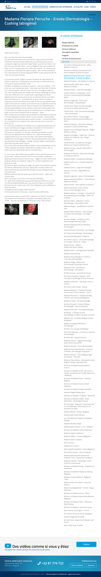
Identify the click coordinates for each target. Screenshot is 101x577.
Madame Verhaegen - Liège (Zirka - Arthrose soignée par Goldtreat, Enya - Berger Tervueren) (79, 137)
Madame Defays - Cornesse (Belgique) (77, 436)
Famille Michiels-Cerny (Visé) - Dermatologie (79, 230)
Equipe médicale (68, 43)
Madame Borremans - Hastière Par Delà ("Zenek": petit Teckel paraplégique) (78, 297)
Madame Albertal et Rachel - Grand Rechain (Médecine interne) (79, 180)
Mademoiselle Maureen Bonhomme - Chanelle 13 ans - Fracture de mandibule (78, 456)
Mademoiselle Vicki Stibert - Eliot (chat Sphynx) (77, 483)
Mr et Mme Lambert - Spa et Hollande (77, 452)
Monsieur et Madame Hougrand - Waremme (79, 396)
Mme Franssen (69, 443)
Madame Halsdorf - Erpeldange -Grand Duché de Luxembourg (77, 462)
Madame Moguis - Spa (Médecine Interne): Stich (79, 207)
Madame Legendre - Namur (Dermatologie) (79, 176)
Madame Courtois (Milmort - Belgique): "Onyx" (77, 478)
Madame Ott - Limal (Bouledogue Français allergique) (78, 319)
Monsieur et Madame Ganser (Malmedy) (78, 430)
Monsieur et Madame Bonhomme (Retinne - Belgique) (79, 497)
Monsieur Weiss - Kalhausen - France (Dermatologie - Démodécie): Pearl (76, 202)
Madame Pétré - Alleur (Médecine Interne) (78, 185)
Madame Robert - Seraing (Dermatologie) (78, 159)
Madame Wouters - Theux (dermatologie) (78, 346)
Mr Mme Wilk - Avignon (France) (75, 337)
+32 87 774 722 (53, 563)
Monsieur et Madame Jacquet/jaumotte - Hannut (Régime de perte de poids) (78, 71)
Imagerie (65, 55)
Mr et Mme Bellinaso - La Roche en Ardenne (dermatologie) (79, 333)
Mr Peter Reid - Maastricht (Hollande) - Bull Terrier (79, 521)
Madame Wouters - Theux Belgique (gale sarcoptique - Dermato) (78, 356)
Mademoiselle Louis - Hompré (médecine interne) (78, 163)
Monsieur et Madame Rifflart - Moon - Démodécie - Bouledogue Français (77, 400)
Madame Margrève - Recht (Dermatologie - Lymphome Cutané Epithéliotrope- (79, 125)
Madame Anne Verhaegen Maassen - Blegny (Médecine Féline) (79, 131)
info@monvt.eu (89, 561)
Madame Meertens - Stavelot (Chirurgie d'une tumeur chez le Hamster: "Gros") (77, 291)
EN (95, 1)
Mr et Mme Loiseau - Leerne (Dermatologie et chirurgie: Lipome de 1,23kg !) (79, 241)
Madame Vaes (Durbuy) (72, 254)
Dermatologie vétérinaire (61, 7)
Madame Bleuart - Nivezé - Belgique (76, 412)
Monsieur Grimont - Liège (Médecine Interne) (77, 172)
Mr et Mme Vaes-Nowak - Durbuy (75, 287)
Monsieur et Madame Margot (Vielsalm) (77, 389)
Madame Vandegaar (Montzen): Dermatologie (75, 324)
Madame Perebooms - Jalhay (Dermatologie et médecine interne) (79, 154)
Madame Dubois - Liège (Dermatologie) (77, 167)
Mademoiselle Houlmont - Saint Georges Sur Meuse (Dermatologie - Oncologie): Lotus (78, 214)
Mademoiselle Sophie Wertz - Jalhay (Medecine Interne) (76, 85)
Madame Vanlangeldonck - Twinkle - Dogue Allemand (79, 489)
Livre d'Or (65, 62)
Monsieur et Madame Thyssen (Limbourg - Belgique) (78, 473)
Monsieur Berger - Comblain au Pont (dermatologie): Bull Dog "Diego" (76, 220)
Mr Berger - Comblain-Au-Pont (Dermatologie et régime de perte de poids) (79, 314)
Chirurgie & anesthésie (70, 52)
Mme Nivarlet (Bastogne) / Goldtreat (76, 236)
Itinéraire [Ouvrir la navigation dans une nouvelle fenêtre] (91, 565)
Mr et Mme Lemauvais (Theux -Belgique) (78, 514)
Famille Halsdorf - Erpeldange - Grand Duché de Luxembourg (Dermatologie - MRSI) (77, 95)
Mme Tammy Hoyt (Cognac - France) (76, 510)
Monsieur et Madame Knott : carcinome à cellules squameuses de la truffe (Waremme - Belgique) (79, 373)
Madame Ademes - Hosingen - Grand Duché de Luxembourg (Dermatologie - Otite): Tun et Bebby (79, 195)
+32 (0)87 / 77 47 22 (11, 1)
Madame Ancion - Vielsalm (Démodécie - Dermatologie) (78, 149)
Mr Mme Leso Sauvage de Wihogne (76, 329)
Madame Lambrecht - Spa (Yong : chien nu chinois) (78, 283)
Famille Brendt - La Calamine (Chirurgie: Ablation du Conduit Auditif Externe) (78, 144)
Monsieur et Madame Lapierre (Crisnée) (78, 507)
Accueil (27, 7)
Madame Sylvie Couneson (73, 440)
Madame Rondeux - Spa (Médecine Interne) (79, 81)
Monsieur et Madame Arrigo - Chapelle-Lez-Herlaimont (79, 467)
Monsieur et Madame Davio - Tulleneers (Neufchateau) (78, 503)
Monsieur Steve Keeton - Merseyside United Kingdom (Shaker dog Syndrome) (79, 361)
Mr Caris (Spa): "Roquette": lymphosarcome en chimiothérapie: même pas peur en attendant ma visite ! (79, 406)
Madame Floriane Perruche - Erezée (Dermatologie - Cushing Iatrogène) (77, 77)
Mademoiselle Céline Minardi (74, 415)
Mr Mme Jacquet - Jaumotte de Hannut (77, 273)
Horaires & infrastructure (71, 59)
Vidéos (93, 7)
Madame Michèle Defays (72, 424)
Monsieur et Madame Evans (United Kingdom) (76, 385)
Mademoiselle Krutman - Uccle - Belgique (78, 427)
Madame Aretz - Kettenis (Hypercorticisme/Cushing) (73, 246)
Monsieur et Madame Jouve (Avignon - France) (77, 366)
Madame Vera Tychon (71, 446)
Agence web (71, 574)
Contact (92, 15)
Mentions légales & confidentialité (56, 574)
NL (92, 1)
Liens (86, 7)
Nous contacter (77, 565)
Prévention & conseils (70, 46)
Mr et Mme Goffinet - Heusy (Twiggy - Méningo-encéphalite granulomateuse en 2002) (78, 119)
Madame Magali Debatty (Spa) (74, 392)
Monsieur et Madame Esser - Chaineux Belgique (77, 379)
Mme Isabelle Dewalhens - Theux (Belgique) (79, 449)
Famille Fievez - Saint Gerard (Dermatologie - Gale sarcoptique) (79, 112)
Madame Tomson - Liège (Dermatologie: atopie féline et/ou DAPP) (78, 342)
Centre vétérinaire (40, 7)
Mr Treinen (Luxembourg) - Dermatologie (78, 233)
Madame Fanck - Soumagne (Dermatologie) (79, 250)
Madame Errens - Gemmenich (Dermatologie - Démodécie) (74, 269)
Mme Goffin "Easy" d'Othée (73, 525)
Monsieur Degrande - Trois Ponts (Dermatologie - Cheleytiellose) (75, 101)
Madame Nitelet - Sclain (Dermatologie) (77, 90)
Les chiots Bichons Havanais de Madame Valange (78, 419)
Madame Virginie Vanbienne (74, 433)
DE (90, 1)
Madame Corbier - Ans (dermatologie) (77, 301)
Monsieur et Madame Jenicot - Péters (77, 493)
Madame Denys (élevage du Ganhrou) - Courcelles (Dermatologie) (77, 258)
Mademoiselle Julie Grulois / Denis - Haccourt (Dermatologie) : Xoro (76, 189)
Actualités (78, 7)
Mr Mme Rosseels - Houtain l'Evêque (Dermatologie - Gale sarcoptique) (77, 305)
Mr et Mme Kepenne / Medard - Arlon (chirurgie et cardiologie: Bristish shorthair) (78, 277)
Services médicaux (69, 49)
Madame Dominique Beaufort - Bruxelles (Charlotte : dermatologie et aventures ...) (78, 350)
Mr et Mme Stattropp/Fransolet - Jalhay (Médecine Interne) (77, 66)
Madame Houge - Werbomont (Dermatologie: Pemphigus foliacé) (76, 263)
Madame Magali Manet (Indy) (74, 517)
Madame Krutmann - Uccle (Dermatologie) (78, 309)
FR (87, 1)
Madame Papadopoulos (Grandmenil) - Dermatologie (77, 226)
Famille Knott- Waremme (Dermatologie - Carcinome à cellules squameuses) (78, 107)
